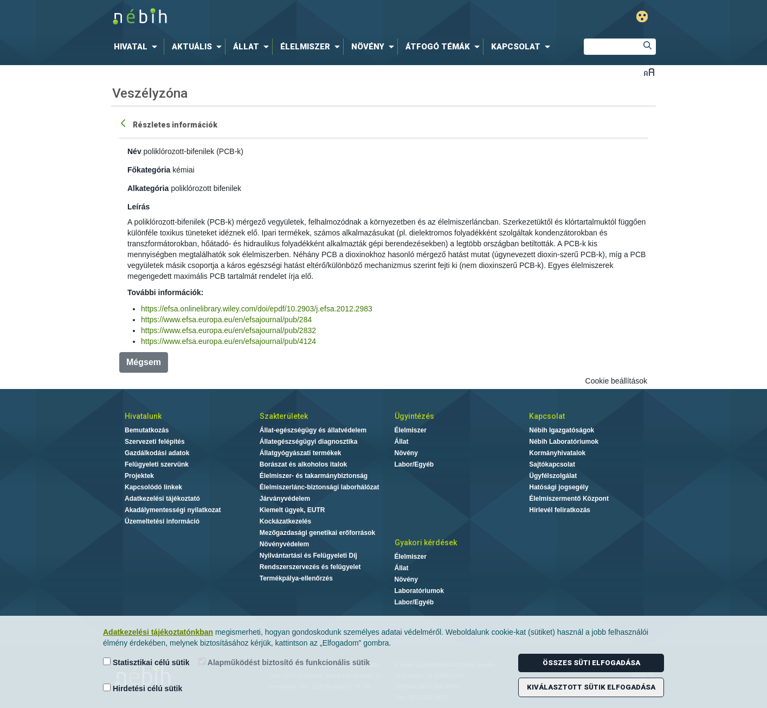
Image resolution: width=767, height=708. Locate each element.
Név (134, 151)
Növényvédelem (284, 544)
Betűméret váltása (649, 72)
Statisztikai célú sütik (146, 662)
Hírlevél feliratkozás (559, 510)
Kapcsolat (547, 416)
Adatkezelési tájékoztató (162, 498)
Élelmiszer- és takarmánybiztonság (314, 476)
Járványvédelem (285, 498)
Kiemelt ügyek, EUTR (292, 510)
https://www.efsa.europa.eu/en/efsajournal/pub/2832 (228, 330)
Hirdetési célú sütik (142, 688)
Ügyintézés (414, 416)
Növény (406, 453)
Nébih (267, 17)
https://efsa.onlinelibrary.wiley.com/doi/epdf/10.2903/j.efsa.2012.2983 (256, 308)
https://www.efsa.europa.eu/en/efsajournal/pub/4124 (228, 341)
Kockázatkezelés (285, 521)
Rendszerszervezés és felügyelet (310, 567)
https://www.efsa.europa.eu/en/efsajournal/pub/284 (226, 319)
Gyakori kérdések (426, 542)
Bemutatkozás (147, 430)
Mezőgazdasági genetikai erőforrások (317, 533)
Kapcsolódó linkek (153, 487)
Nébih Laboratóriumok (563, 441)
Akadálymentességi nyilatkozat (173, 510)
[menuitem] (137, 47)
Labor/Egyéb (414, 464)
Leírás (138, 206)
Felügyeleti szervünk (157, 464)
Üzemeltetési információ (162, 521)
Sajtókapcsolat (552, 464)
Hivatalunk (143, 416)
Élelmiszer (411, 430)
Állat (402, 441)
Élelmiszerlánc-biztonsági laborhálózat (319, 487)
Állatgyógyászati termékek (300, 453)
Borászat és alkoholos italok (303, 464)
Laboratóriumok (419, 591)
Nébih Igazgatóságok (561, 430)
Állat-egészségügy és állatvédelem (313, 430)
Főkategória (148, 169)
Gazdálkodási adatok (157, 453)
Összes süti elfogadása (591, 663)
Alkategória (148, 188)
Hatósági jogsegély (558, 487)
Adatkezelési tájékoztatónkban (158, 632)
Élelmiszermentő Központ (569, 498)
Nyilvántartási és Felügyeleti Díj (308, 555)
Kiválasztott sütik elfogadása (591, 687)
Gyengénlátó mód (642, 16)
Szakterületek (284, 416)
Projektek (139, 476)
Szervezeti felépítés (155, 441)
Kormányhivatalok (557, 453)
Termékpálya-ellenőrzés (296, 578)
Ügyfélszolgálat (553, 476)
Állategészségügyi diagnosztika (309, 441)
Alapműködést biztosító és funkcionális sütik (284, 662)
